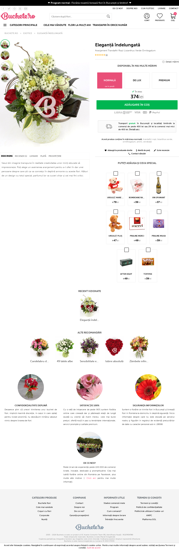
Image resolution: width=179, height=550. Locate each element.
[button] (5, 44)
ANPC (149, 515)
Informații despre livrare (114, 515)
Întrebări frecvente (114, 519)
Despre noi (79, 507)
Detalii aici (134, 129)
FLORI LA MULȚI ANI (79, 25)
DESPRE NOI (131, 8)
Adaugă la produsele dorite (118, 150)
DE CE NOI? (118, 8)
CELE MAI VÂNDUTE (55, 25)
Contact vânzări (137, 154)
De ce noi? (79, 511)
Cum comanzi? (114, 511)
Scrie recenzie (161, 150)
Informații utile (114, 497)
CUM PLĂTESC (147, 8)
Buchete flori (44, 503)
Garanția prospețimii (79, 515)
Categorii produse (44, 497)
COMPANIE (79, 497)
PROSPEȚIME (55, 156)
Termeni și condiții (149, 497)
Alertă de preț (143, 150)
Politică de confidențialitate (149, 507)
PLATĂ (43, 156)
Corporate (44, 515)
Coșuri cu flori (44, 511)
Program (114, 507)
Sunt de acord (93, 548)
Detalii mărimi (170, 62)
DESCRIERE (7, 156)
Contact (79, 503)
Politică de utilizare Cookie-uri (149, 511)
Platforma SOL (149, 519)
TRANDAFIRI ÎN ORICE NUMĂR (110, 25)
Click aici (91, 478)
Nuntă (44, 519)
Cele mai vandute (44, 507)
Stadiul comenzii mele (114, 503)
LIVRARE (161, 8)
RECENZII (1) (21, 156)
